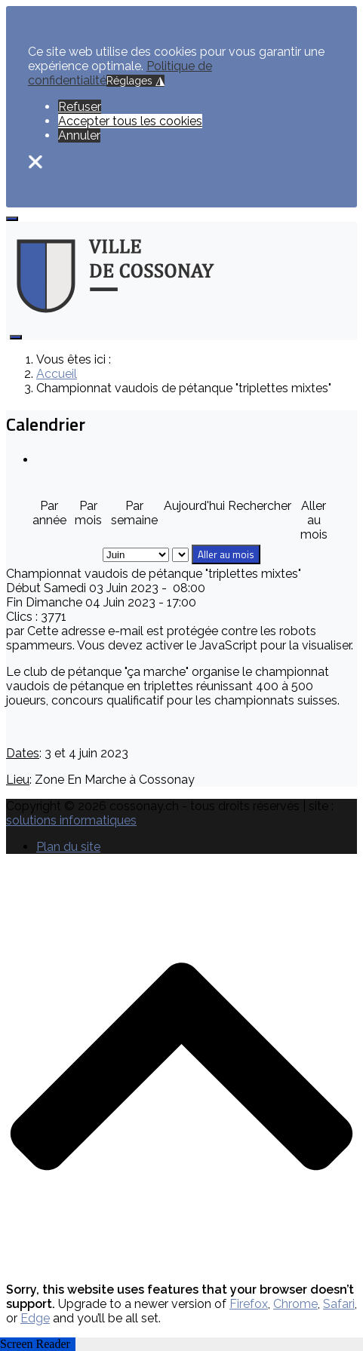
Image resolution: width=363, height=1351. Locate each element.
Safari (339, 1304)
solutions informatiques (71, 820)
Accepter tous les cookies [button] (130, 121)
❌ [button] (35, 162)
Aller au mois (226, 554)
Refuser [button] (79, 107)
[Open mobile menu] (12, 218)
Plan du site (68, 847)
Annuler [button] (79, 135)
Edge (35, 1318)
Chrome (295, 1304)
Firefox (248, 1304)
